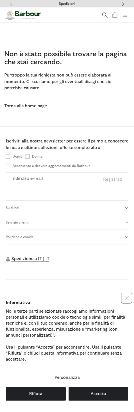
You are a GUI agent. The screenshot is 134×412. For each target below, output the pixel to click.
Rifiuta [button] (35, 394)
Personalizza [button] (67, 377)
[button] (126, 298)
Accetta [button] (98, 394)
